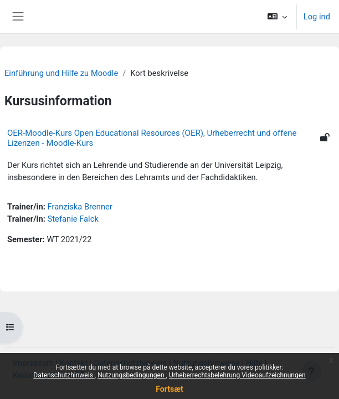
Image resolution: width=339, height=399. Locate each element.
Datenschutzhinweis (64, 375)
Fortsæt (169, 389)
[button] (277, 16)
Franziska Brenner (80, 207)
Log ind (317, 17)
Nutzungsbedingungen (131, 375)
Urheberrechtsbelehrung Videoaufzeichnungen (237, 375)
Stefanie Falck (73, 219)
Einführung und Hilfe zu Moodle (61, 73)
